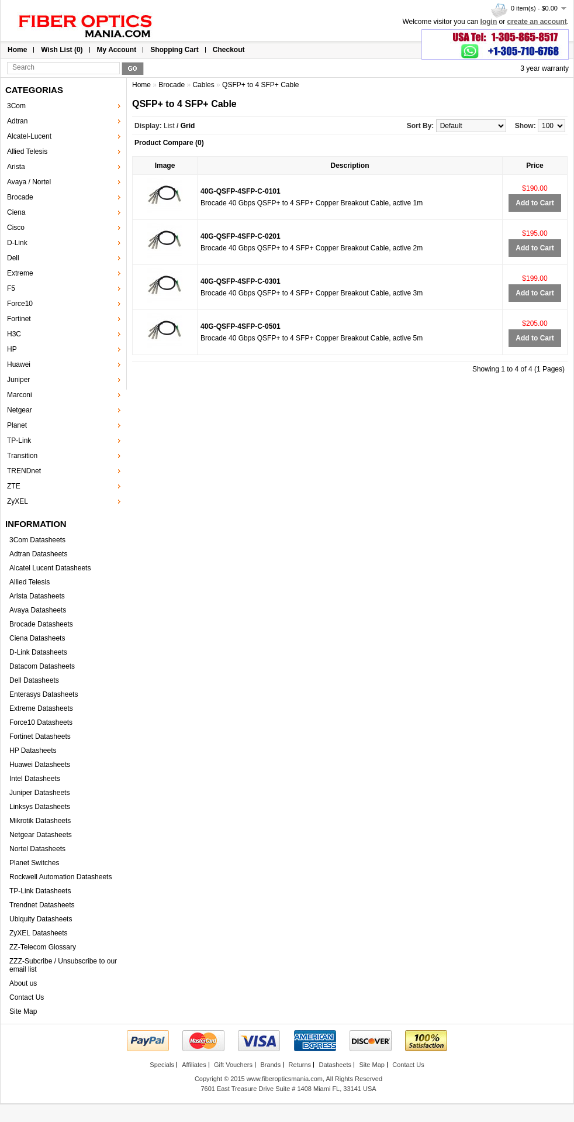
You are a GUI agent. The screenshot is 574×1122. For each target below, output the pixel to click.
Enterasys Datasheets (43, 694)
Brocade (20, 197)
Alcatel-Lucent (29, 136)
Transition (22, 456)
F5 (11, 288)
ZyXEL (17, 501)
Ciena (16, 212)
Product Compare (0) (169, 143)
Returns (300, 1064)
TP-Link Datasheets (40, 891)
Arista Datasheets (37, 596)
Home (17, 50)
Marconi (19, 395)
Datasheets (335, 1064)
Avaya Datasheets (37, 610)
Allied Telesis (27, 151)
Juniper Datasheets (39, 793)
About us (23, 983)
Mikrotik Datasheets (40, 821)
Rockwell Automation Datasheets (60, 877)
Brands (270, 1064)
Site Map (23, 1011)
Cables (203, 85)
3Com (16, 106)
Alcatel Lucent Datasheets (50, 568)
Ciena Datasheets (37, 638)
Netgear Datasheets (40, 835)
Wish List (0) (61, 50)
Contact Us (26, 997)
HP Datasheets (33, 750)
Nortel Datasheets (37, 849)
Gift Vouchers (233, 1064)
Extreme (20, 273)
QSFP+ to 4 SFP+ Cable (260, 85)
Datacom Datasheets (42, 666)
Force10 (20, 304)
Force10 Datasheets (40, 722)
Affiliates (194, 1064)
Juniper (18, 380)
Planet (17, 425)
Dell (13, 258)
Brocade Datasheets (41, 624)
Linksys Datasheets (39, 807)
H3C (14, 334)
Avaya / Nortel (29, 182)
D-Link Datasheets (38, 652)
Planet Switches (34, 863)
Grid (188, 126)
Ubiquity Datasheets (40, 919)
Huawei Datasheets (39, 764)
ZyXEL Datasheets (38, 933)
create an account (537, 22)
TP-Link (19, 440)
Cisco (16, 227)
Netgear (19, 410)
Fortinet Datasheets (40, 736)
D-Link (17, 243)
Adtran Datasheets (38, 554)
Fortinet (19, 319)
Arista (16, 167)
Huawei (18, 364)
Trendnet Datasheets (42, 905)
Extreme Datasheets (41, 708)
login (488, 22)
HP (12, 349)
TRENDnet (24, 471)
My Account (117, 50)
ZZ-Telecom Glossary (42, 947)
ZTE (13, 486)
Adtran (17, 121)
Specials (162, 1064)
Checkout (229, 50)
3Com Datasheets (37, 540)
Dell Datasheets (34, 680)
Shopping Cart (174, 50)
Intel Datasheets (34, 779)
